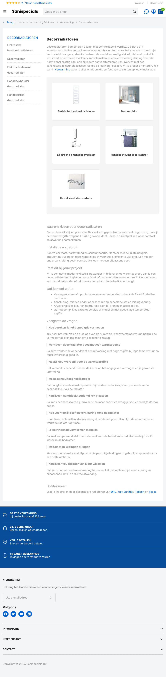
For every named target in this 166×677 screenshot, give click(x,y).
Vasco (153, 491)
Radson (139, 491)
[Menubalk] (5, 11)
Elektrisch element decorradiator (19, 70)
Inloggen (139, 3)
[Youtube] (21, 614)
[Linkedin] (29, 614)
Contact (9, 649)
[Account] (153, 11)
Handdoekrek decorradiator (16, 97)
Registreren (156, 3)
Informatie (11, 628)
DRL (113, 491)
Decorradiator (16, 58)
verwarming (62, 69)
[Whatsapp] (146, 11)
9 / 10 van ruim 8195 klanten (29, 3)
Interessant (12, 639)
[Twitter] (13, 614)
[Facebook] (6, 614)
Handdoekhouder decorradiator (18, 83)
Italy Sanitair (125, 491)
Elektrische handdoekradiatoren (20, 47)
